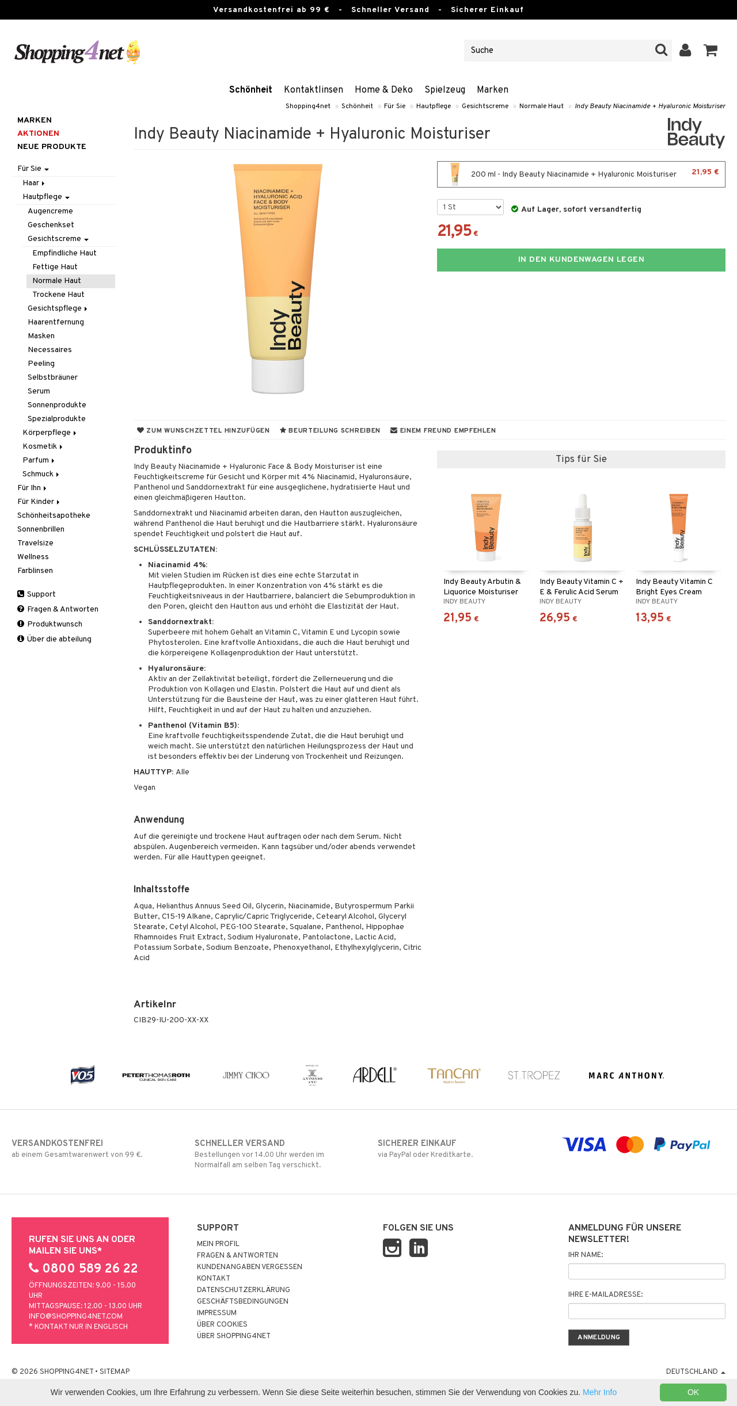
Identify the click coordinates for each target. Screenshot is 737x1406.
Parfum (39, 460)
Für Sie (394, 106)
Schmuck (41, 474)
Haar (34, 183)
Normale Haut (541, 106)
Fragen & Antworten (57, 609)
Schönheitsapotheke (53, 516)
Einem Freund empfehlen (443, 430)
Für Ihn (32, 488)
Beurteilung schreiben (330, 430)
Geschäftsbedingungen (242, 1301)
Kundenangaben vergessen (249, 1267)
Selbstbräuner (53, 378)
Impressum (217, 1313)
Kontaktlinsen (313, 90)
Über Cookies (222, 1324)
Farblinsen (35, 571)
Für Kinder (39, 502)
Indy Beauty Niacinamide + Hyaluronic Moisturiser (650, 106)
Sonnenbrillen (40, 529)
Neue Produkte (51, 147)
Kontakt (213, 1278)
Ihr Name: (585, 1255)
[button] (711, 51)
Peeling (41, 364)
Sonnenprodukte (57, 405)
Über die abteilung (54, 639)
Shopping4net (308, 106)
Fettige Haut (55, 267)
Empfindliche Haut (64, 253)
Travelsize (35, 543)
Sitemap (115, 1372)
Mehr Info (600, 1392)
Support (36, 594)
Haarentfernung (56, 322)
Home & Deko (384, 90)
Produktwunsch (49, 624)
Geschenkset (51, 225)
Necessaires (50, 350)
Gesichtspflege (58, 309)
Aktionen (38, 134)
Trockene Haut (58, 295)
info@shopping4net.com (76, 1316)
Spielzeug (444, 90)
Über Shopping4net (234, 1336)
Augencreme (50, 211)
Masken (41, 336)
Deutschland (695, 1372)
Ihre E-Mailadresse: (605, 1295)
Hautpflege (433, 106)
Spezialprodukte (57, 419)
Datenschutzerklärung (243, 1290)
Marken (492, 90)
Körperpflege (50, 433)
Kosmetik (43, 447)
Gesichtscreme (485, 106)
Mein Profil (218, 1244)
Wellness (33, 557)
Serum (39, 391)
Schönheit (250, 90)
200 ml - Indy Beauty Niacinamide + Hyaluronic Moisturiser (581, 174)
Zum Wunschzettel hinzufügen (203, 430)
